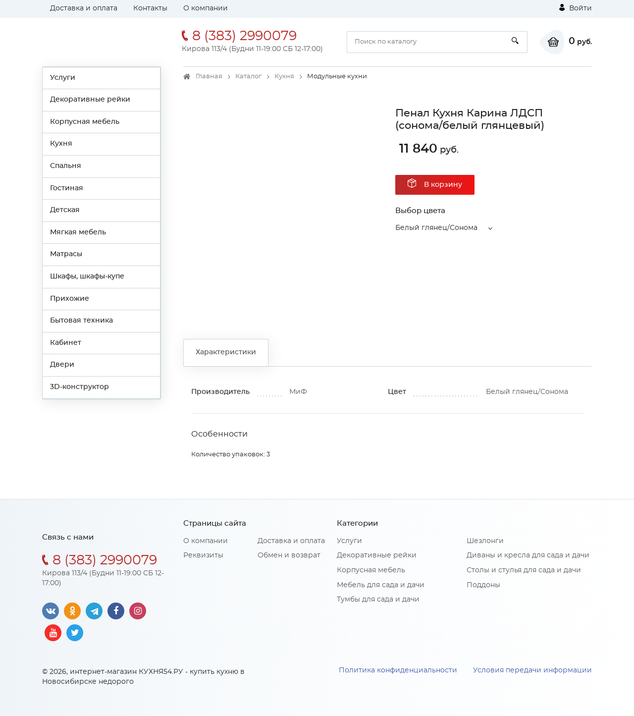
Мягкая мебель (78, 232)
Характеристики (226, 352)
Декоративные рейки (90, 99)
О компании (205, 8)
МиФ (298, 391)
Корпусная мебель (84, 121)
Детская (65, 210)
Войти (575, 8)
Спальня (65, 166)
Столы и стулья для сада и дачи (524, 570)
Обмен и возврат (289, 555)
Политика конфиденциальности (398, 670)
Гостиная (66, 188)
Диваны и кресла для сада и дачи (528, 555)
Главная (209, 76)
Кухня (61, 143)
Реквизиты (203, 555)
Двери (62, 364)
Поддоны (483, 585)
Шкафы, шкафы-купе (87, 276)
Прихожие (69, 298)
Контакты (150, 8)
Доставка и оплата (83, 8)
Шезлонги (485, 541)
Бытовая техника (81, 320)
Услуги (62, 77)
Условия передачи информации (532, 670)
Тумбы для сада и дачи (378, 599)
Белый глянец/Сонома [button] (436, 227)
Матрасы (66, 254)
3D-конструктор (79, 387)
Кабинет (65, 342)
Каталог (248, 76)
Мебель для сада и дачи (380, 585)
